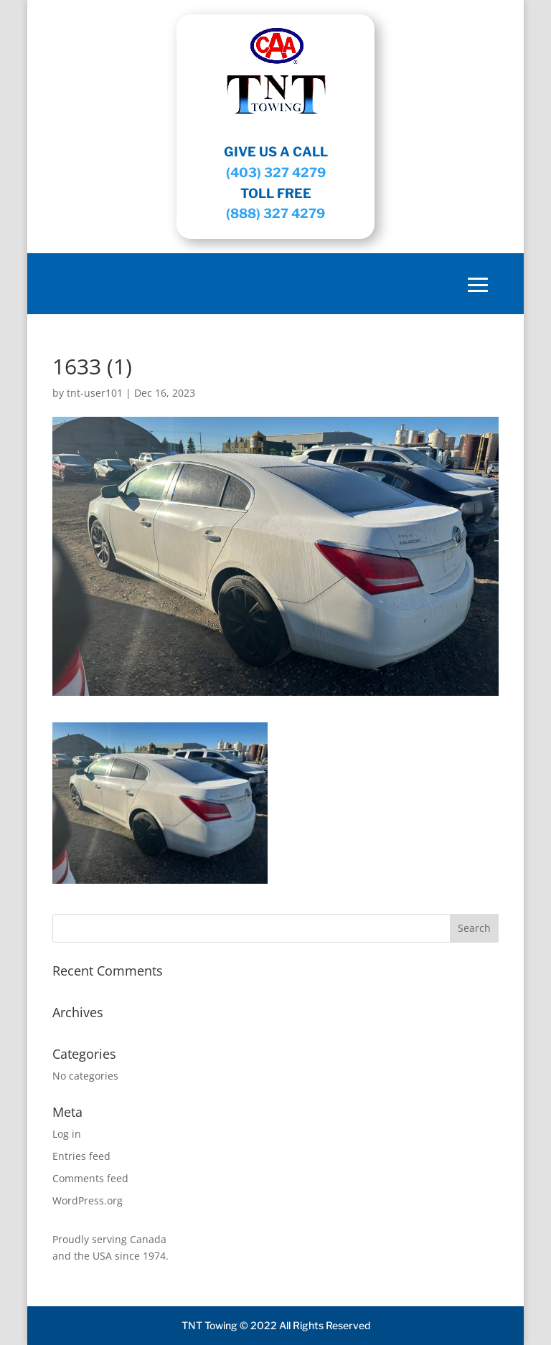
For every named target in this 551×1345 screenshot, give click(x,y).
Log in (66, 1134)
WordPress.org (87, 1200)
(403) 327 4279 (276, 172)
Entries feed (81, 1156)
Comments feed (90, 1178)
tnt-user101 (95, 393)
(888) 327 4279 (275, 213)
